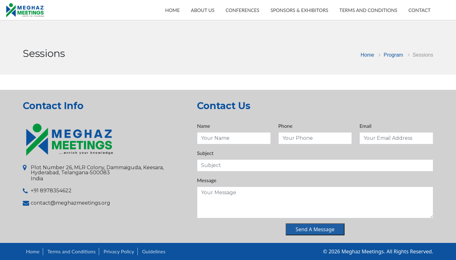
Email (365, 126)
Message (207, 180)
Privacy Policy (119, 251)
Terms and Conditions (72, 251)
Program (393, 55)
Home (367, 55)
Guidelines (154, 251)
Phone (285, 126)
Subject (205, 153)
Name (203, 126)
